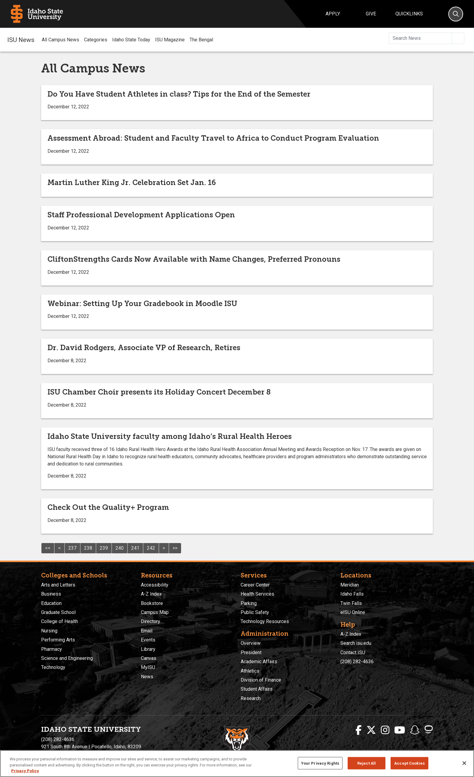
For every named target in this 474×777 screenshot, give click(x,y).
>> (175, 548)
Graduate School (58, 612)
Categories (95, 40)
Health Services (257, 594)
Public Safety (255, 612)
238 (88, 548)
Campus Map (155, 612)
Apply (333, 14)
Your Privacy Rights (320, 763)
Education (51, 603)
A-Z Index (151, 594)
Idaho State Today (131, 40)
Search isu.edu (355, 643)
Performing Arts (58, 640)
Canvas (148, 658)
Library (148, 649)
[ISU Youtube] (399, 730)
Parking (249, 603)
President (251, 652)
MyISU (148, 667)
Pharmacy (51, 649)
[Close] (464, 763)
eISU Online (352, 612)
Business (51, 594)
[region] (237, 763)
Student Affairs (257, 689)
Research (251, 698)
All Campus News (60, 40)
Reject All (366, 763)
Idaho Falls (352, 594)
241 (135, 548)
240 (119, 548)
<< (47, 548)
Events (148, 640)
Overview (251, 643)
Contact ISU (352, 652)
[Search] (455, 14)
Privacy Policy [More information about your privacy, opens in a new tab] (25, 771)
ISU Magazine (170, 40)
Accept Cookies (409, 763)
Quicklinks (409, 14)
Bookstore (152, 603)
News (147, 676)
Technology (53, 667)
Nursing (49, 631)
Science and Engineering (67, 658)
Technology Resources (265, 621)
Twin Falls (351, 603)
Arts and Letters (58, 585)
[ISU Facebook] (359, 730)
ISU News (20, 39)
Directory (150, 621)
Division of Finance (261, 680)
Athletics (250, 671)
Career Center (255, 585)
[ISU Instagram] (385, 730)
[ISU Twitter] (371, 730)
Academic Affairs (259, 661)
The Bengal (201, 40)
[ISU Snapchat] (415, 730)
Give (371, 14)
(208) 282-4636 (357, 661)
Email (146, 631)
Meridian (349, 585)
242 (151, 548)
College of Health (59, 621)
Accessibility (154, 585)
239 (104, 548)
